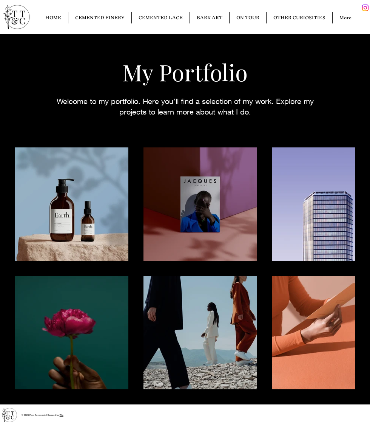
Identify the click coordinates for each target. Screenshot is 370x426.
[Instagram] (365, 7)
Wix (61, 415)
